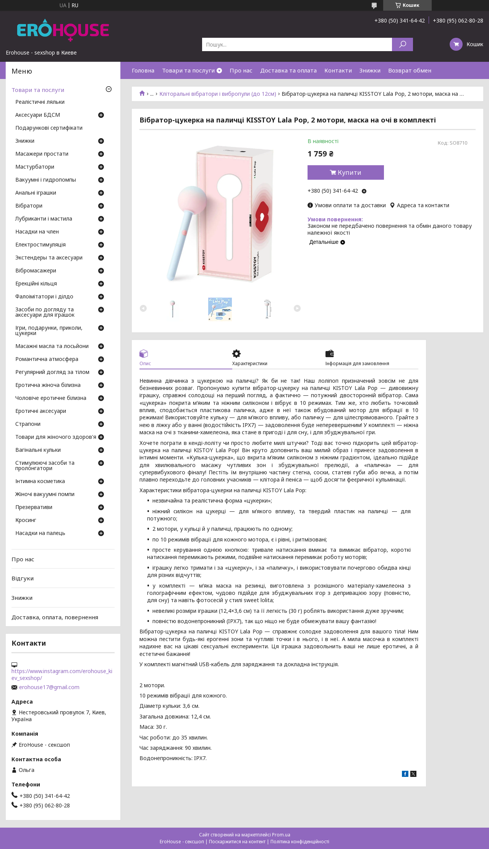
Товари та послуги (188, 70)
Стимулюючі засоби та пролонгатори (44, 466)
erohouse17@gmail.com (49, 687)
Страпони (27, 424)
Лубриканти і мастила (43, 219)
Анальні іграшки (35, 193)
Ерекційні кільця (36, 284)
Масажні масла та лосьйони (52, 346)
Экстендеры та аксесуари (49, 258)
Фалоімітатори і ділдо (44, 297)
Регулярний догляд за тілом (52, 372)
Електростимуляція (40, 245)
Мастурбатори (34, 167)
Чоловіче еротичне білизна (50, 398)
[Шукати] (402, 44)
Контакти (338, 70)
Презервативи (33, 507)
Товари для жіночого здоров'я (55, 437)
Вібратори (28, 206)
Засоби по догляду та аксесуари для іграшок (44, 312)
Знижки (370, 70)
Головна (143, 70)
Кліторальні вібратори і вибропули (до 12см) (217, 93)
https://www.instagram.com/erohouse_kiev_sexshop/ (61, 674)
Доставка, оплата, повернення (54, 616)
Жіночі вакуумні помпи (44, 494)
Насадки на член (37, 232)
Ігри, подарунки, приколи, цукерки (49, 331)
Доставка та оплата (288, 70)
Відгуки (22, 578)
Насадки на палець (40, 533)
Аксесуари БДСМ (37, 115)
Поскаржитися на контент (237, 841)
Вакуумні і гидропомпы (45, 180)
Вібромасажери (35, 271)
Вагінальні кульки (38, 450)
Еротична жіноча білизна (48, 385)
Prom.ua (281, 834)
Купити (349, 172)
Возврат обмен (409, 70)
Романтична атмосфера (46, 359)
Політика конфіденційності (299, 841)
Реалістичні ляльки (40, 102)
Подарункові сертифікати (49, 128)
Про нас (241, 70)
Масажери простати (41, 154)
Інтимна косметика (40, 481)
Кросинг (25, 520)
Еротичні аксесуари (40, 411)
